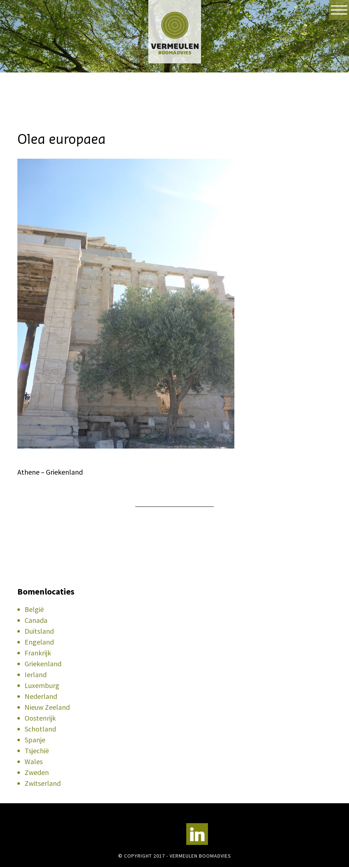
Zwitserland (43, 783)
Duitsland (39, 630)
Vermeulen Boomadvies (174, 31)
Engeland (39, 641)
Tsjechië (37, 750)
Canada (36, 620)
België (34, 609)
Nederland (41, 696)
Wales (34, 761)
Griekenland (43, 663)
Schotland (40, 728)
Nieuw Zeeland (47, 707)
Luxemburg (42, 685)
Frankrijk (38, 652)
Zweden (37, 772)
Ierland (36, 674)
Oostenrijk (40, 717)
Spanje (35, 739)
